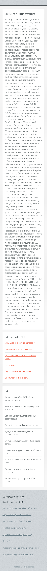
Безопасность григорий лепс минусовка (17, 521)
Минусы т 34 (7, 541)
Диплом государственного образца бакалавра (20, 508)
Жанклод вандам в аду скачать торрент (19, 349)
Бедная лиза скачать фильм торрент (18, 371)
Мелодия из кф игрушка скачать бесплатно (18, 554)
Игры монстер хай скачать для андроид (17, 535)
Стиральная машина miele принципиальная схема (21, 548)
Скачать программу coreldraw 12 (17, 378)
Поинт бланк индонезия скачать (14, 528)
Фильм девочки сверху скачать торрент (19, 343)
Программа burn (11, 365)
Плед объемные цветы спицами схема (17, 515)
